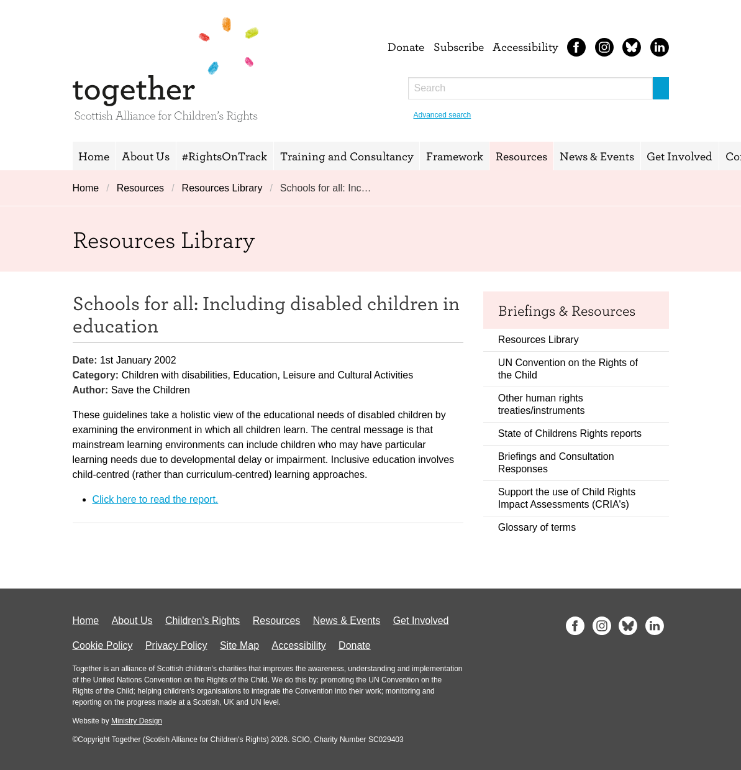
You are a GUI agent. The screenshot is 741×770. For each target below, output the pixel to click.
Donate (406, 46)
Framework (454, 156)
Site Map (239, 645)
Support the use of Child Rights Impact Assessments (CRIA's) (566, 498)
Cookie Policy (103, 645)
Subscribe (459, 46)
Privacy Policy (176, 645)
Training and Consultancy (347, 156)
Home (93, 156)
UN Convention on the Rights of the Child (568, 368)
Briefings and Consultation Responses (556, 462)
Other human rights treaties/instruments (541, 404)
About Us (146, 156)
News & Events (597, 156)
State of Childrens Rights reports (570, 433)
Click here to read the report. (156, 499)
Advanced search (442, 115)
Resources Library (222, 188)
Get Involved (679, 156)
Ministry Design (136, 721)
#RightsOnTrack (224, 156)
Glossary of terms (537, 527)
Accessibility (525, 46)
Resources (521, 156)
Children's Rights (202, 620)
